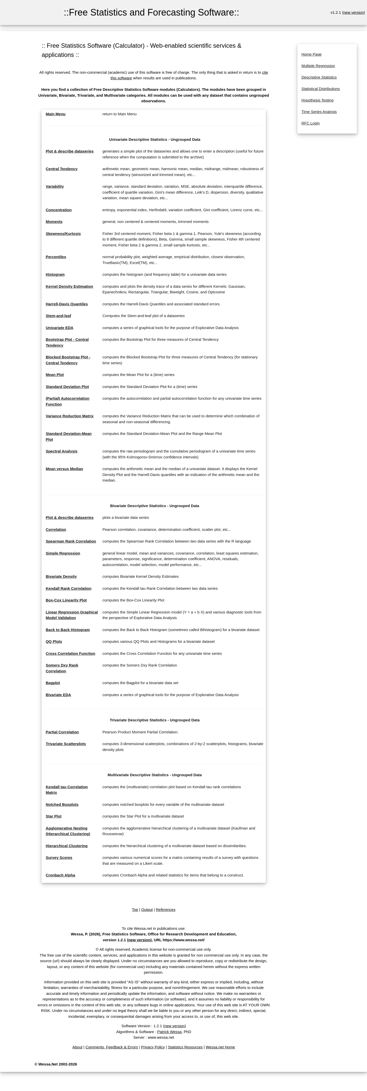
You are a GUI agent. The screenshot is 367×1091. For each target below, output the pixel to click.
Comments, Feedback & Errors (111, 1047)
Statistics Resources (185, 1047)
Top (135, 909)
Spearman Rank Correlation (71, 541)
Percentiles (56, 257)
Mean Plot (55, 374)
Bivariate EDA (58, 695)
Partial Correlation (62, 732)
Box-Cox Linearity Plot (66, 600)
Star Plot (53, 816)
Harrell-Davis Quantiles (67, 304)
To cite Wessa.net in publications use (153, 928)
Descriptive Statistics (319, 77)
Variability (55, 186)
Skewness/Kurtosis (63, 233)
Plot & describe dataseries (70, 151)
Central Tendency (61, 169)
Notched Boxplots (62, 804)
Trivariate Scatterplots (66, 744)
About (77, 1047)
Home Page (312, 54)
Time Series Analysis (319, 111)
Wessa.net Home (220, 1047)
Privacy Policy (153, 1047)
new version (353, 12)
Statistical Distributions (321, 88)
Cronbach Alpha (60, 875)
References (165, 909)
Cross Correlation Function (70, 653)
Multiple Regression (318, 66)
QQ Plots (54, 641)
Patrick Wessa (169, 1032)
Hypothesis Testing (318, 100)
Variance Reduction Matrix (70, 416)
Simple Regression (63, 553)
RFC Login (311, 123)
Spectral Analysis (61, 451)
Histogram (55, 274)
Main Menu (55, 114)
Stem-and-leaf (58, 315)
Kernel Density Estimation (69, 286)
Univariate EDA (59, 327)
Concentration (59, 210)
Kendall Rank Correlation (68, 588)
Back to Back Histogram (68, 630)
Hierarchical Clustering (66, 846)
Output (147, 909)
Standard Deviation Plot (67, 386)
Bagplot (53, 683)
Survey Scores (59, 857)
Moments (54, 221)
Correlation (56, 529)
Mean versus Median (64, 469)
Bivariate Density (61, 576)
